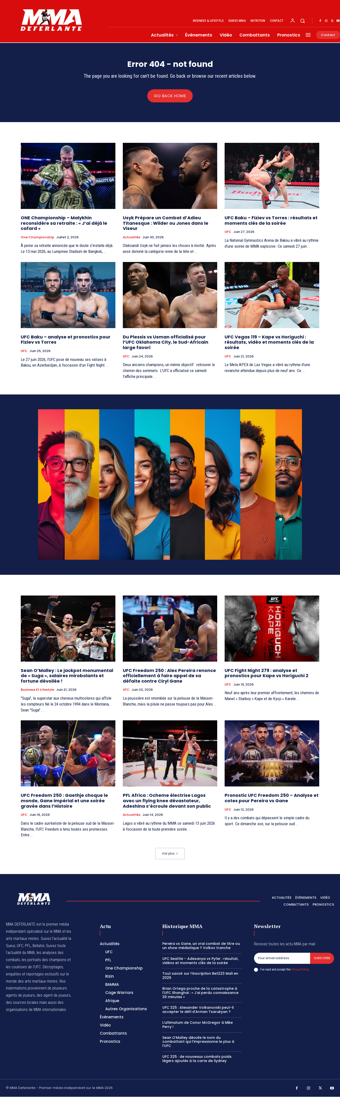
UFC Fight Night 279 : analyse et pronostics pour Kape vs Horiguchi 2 (266, 676)
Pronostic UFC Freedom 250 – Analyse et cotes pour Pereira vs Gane (272, 801)
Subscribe (321, 961)
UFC (228, 235)
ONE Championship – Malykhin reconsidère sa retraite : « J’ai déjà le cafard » (64, 226)
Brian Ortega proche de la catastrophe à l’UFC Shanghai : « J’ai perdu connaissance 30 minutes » (200, 996)
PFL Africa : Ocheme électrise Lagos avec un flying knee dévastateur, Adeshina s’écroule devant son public (167, 803)
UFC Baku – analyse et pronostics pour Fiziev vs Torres (65, 343)
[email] (282, 961)
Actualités (131, 240)
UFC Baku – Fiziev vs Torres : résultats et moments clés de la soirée (271, 223)
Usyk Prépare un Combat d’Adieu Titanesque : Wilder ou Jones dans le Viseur (165, 226)
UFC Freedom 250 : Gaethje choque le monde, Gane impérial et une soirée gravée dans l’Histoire (64, 803)
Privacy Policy (299, 972)
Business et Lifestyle (37, 693)
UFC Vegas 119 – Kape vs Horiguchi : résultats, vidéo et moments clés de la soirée (269, 345)
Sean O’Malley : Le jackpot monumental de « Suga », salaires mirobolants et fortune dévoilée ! (67, 678)
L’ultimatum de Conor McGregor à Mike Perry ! (197, 1027)
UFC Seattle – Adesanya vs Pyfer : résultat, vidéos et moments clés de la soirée (200, 964)
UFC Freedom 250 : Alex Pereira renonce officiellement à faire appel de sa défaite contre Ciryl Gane (169, 678)
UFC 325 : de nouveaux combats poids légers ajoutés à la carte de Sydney (197, 1061)
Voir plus (170, 857)
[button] (302, 21)
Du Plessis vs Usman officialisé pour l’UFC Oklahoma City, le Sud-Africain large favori (165, 345)
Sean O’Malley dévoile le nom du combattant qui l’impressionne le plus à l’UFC (198, 1044)
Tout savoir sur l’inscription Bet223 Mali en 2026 (200, 978)
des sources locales (22, 1005)
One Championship (37, 240)
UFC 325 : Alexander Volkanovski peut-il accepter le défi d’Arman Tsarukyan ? (198, 1012)
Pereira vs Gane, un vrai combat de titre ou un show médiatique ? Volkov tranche (201, 948)
